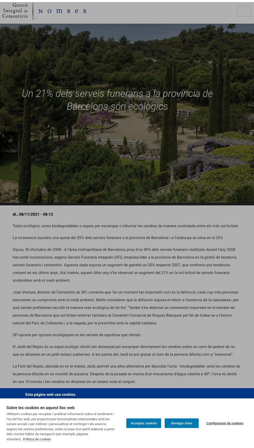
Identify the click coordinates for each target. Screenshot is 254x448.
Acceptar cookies (143, 423)
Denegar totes (181, 423)
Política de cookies (37, 439)
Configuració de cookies (224, 423)
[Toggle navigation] (244, 11)
